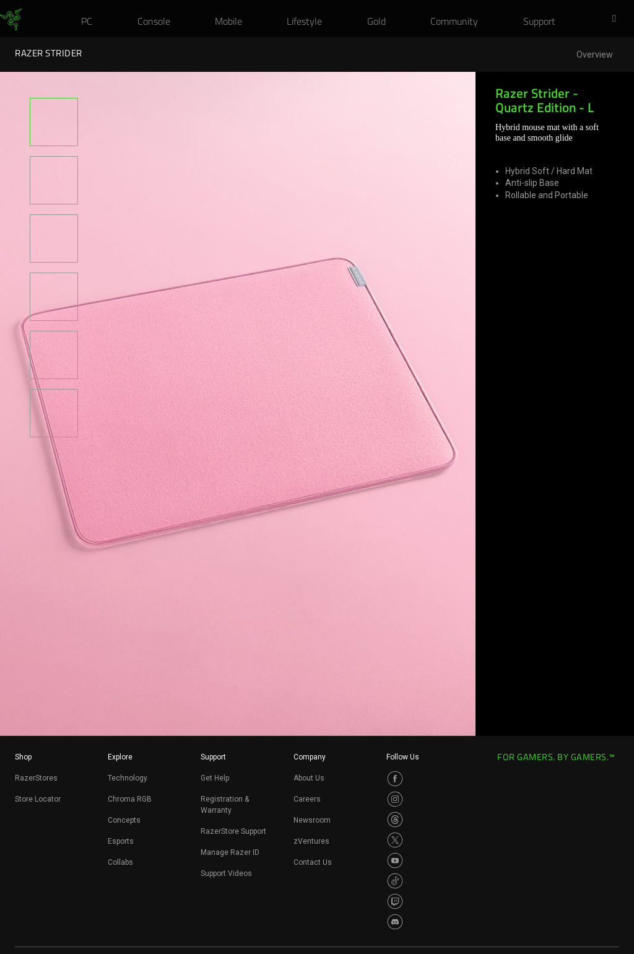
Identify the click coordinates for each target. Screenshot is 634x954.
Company (309, 757)
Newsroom (312, 820)
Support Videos (226, 873)
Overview (594, 55)
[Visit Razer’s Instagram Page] (395, 799)
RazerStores (36, 778)
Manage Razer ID (230, 852)
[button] (618, 19)
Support (213, 757)
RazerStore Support (233, 831)
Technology (127, 778)
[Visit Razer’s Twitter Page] (395, 840)
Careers (307, 799)
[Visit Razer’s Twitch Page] (395, 901)
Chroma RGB (130, 799)
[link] (11, 20)
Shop (23, 757)
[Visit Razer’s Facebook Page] (395, 778)
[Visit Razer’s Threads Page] (395, 819)
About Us (308, 778)
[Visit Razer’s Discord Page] (395, 921)
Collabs (120, 862)
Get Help (215, 778)
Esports (121, 841)
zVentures (311, 841)
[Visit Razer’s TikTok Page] (395, 881)
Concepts (124, 820)
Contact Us (312, 862)
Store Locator (38, 799)
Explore (120, 757)
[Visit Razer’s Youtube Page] (395, 860)
